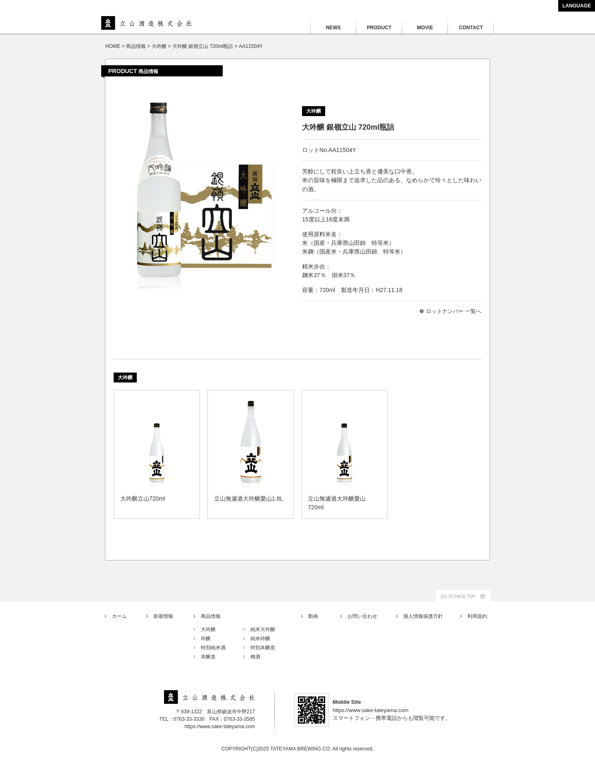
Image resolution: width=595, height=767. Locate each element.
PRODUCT (379, 28)
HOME (112, 46)
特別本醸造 (262, 648)
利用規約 (477, 616)
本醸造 (208, 657)
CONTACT (471, 28)
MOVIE (425, 28)
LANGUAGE (576, 6)
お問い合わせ (362, 616)
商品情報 (211, 616)
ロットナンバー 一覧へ (453, 311)
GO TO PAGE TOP (458, 596)
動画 (313, 616)
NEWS (333, 28)
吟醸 (206, 638)
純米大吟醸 (262, 629)
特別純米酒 (213, 648)
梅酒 (255, 657)
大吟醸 (208, 629)
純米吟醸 (260, 638)
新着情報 (163, 616)
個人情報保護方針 (423, 616)
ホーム (119, 616)
